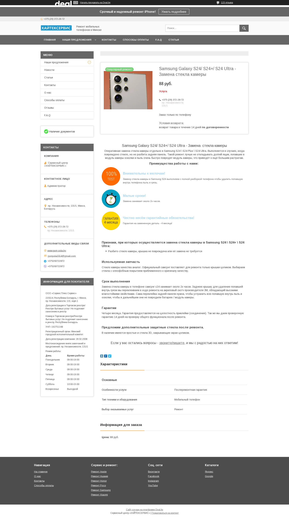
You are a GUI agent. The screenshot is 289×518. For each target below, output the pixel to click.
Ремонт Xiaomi (99, 494)
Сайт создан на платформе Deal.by (144, 509)
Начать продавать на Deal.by (95, 2)
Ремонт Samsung (101, 490)
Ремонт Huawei (99, 476)
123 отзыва (227, 2)
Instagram (153, 480)
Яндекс (209, 471)
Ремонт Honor (99, 480)
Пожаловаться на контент (165, 513)
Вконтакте (154, 471)
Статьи (173, 39)
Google (209, 476)
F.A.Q (158, 39)
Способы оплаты (136, 39)
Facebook (153, 476)
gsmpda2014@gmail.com (62, 255)
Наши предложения (76, 39)
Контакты (109, 39)
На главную (41, 471)
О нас (47, 92)
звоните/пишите (171, 343)
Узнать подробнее (173, 11)
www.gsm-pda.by (56, 250)
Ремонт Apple (99, 471)
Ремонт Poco (98, 485)
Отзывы (49, 107)
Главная (50, 39)
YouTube (153, 485)
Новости (49, 69)
